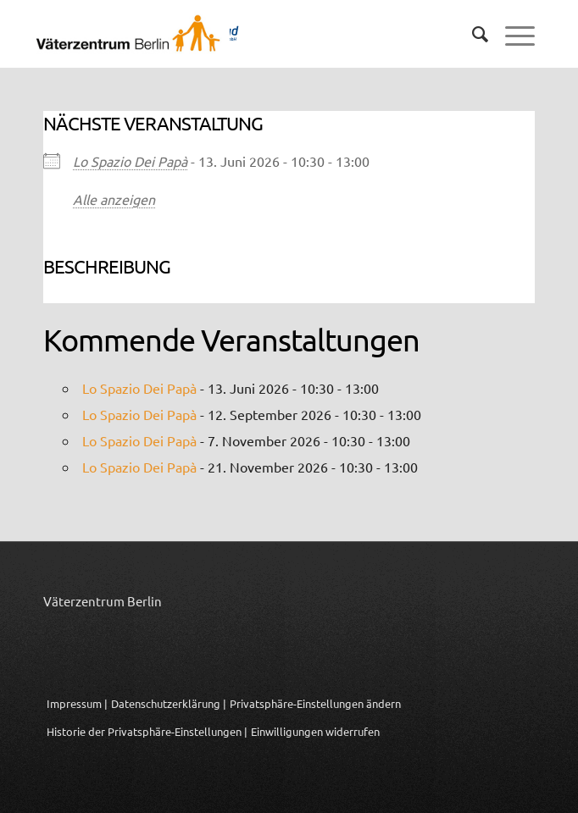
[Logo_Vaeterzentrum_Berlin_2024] (223, 34)
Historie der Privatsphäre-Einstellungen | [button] (147, 731)
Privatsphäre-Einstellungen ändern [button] (315, 703)
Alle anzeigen (114, 199)
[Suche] (471, 34)
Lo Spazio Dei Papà (130, 160)
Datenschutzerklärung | (168, 703)
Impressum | (77, 703)
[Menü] (511, 34)
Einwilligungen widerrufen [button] (315, 731)
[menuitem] (471, 34)
